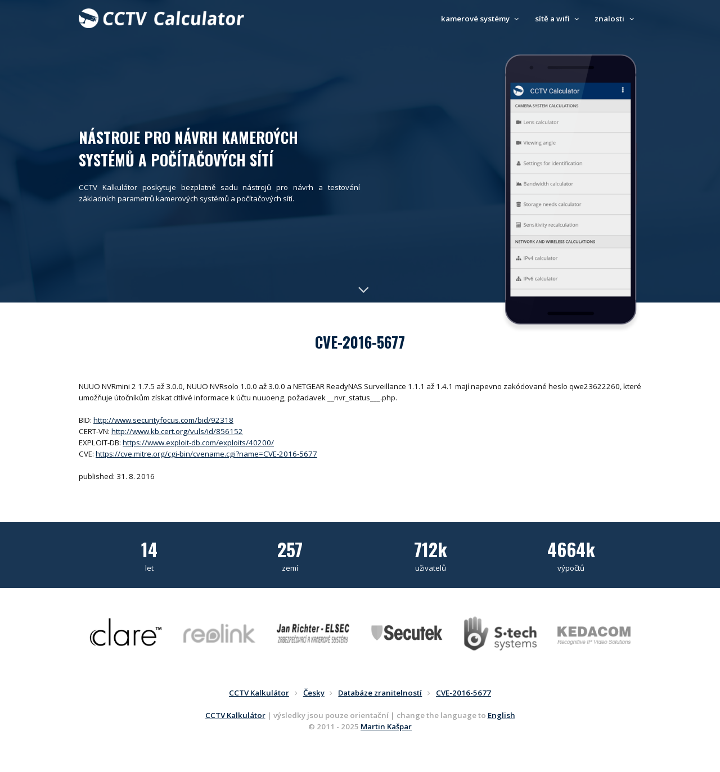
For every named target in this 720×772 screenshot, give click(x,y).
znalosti (616, 18)
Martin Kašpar (386, 726)
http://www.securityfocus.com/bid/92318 (163, 420)
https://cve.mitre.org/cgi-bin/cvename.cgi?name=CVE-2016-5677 (206, 454)
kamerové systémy (481, 18)
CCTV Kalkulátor (235, 715)
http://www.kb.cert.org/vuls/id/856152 (177, 431)
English (501, 715)
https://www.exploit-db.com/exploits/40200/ (198, 442)
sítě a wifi (558, 18)
